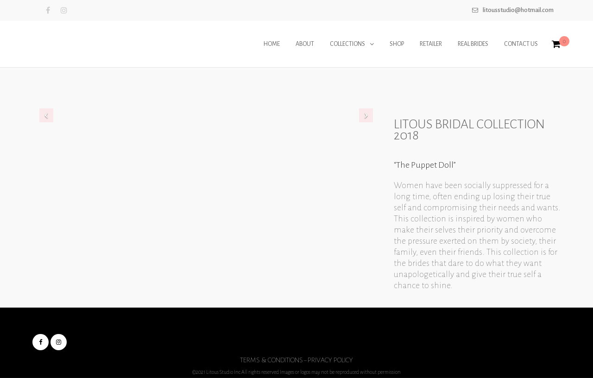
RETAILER (431, 44)
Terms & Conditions (271, 360)
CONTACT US (521, 44)
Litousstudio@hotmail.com (518, 9)
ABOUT (305, 44)
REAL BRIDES (473, 44)
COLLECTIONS (347, 44)
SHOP (397, 44)
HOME (272, 44)
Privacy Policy (330, 360)
